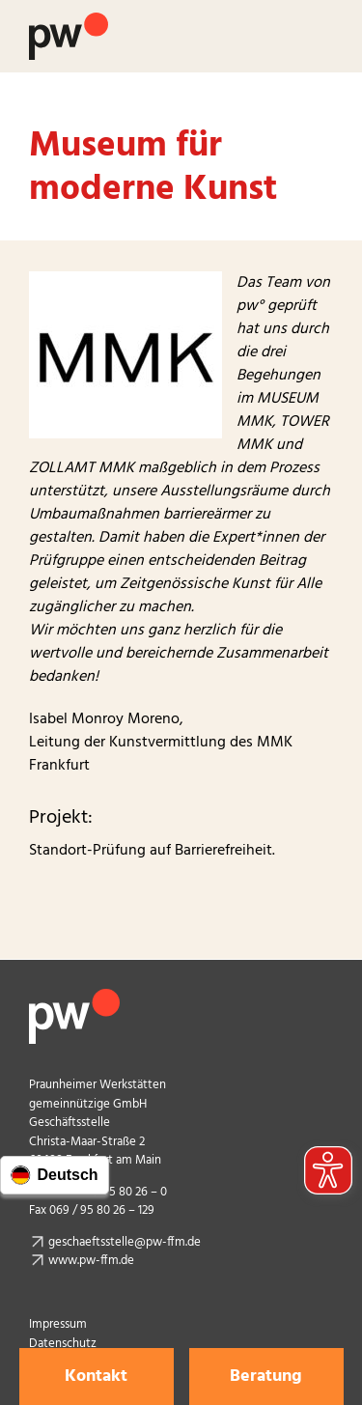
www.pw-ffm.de (91, 1260)
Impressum (58, 1324)
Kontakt (96, 1377)
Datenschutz (63, 1344)
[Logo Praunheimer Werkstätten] (68, 20)
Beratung (266, 1377)
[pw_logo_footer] (74, 996)
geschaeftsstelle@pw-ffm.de (124, 1242)
